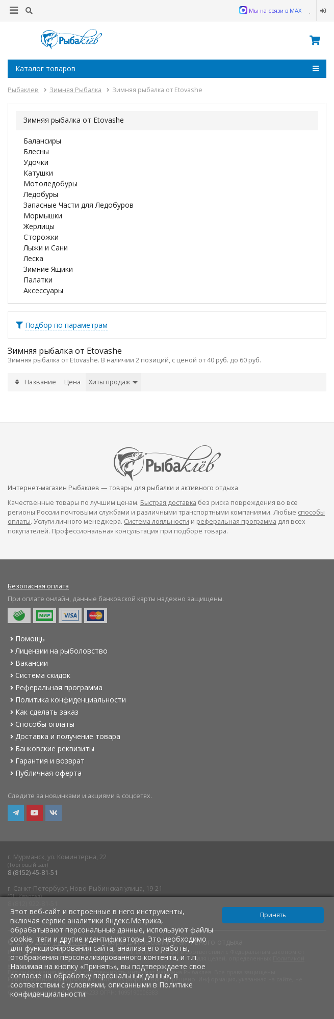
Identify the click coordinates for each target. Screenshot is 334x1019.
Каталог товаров (167, 69)
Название (40, 382)
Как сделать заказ (43, 712)
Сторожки (41, 237)
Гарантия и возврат (46, 761)
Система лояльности (156, 521)
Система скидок (39, 675)
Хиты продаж (113, 382)
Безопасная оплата (38, 586)
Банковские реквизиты (51, 748)
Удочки (35, 162)
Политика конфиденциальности (67, 699)
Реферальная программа (55, 687)
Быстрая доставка (168, 502)
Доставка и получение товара (64, 736)
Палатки (38, 280)
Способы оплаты (41, 724)
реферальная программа (236, 521)
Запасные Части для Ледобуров (78, 205)
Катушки (38, 173)
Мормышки (42, 215)
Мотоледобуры (50, 183)
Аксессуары (43, 290)
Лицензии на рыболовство (58, 651)
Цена (72, 382)
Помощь (26, 638)
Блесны (36, 151)
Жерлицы (39, 226)
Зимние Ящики (48, 269)
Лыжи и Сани (45, 247)
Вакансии (28, 663)
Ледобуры (40, 194)
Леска (33, 258)
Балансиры (42, 141)
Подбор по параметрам (66, 325)
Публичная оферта (45, 773)
